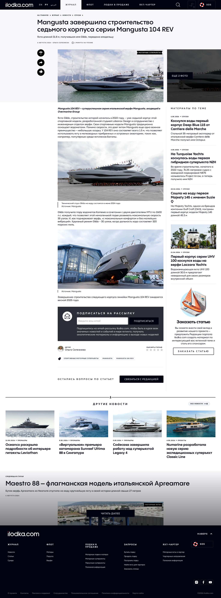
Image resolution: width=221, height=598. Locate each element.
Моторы (50, 552)
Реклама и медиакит (41, 593)
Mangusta (107, 358)
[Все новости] (199, 404)
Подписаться (144, 320)
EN (40, 4)
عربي (54, 4)
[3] (154, 349)
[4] (158, 349)
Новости (66, 15)
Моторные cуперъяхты (150, 53)
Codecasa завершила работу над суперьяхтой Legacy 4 (133, 448)
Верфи (49, 560)
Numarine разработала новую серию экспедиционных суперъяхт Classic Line (189, 450)
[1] (147, 349)
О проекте (12, 593)
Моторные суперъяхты (95, 559)
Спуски (77, 15)
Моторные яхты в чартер (173, 552)
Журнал (71, 4)
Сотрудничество (61, 593)
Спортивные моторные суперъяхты (81, 358)
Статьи (11, 556)
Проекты (182, 440)
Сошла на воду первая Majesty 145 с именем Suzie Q (193, 197)
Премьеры (22, 440)
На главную (43, 15)
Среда (11, 560)
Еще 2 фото (180, 75)
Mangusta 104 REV (125, 358)
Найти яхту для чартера (134, 565)
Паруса (50, 556)
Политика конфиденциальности (115, 593)
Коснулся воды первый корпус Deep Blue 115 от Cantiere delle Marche (190, 125)
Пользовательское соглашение (84, 593)
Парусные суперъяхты (95, 563)
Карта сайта (138, 593)
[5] (161, 349)
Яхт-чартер (147, 4)
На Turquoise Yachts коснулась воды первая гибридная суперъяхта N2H (193, 158)
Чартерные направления (174, 556)
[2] (151, 349)
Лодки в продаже (116, 4)
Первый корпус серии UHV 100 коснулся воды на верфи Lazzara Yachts (193, 260)
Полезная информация (95, 567)
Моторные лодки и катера (96, 554)
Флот (90, 4)
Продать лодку (130, 556)
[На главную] (19, 5)
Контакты (24, 593)
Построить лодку (131, 560)
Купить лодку (129, 552)
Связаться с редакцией (141, 379)
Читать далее (110, 513)
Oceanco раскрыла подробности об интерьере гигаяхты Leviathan (28, 448)
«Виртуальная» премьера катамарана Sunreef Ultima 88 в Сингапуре (82, 448)
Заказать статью (131, 569)
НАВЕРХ (204, 533)
